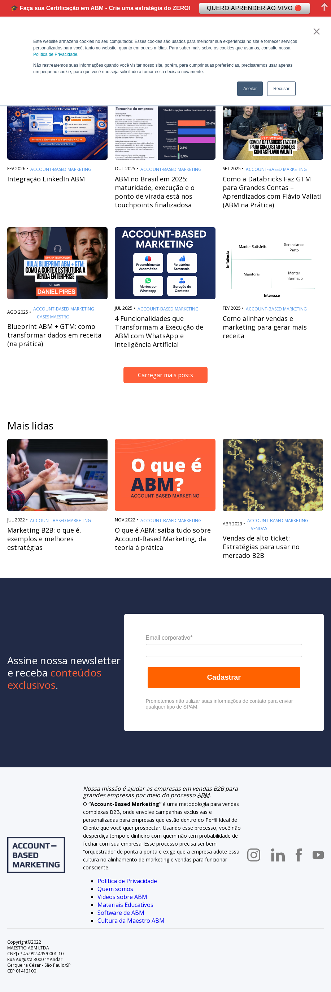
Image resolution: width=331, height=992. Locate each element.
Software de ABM (120, 913)
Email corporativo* (169, 638)
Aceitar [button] (250, 88)
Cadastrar (224, 677)
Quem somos (115, 889)
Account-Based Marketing (60, 169)
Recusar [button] (281, 88)
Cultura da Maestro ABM (131, 921)
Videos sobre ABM (122, 897)
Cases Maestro (53, 317)
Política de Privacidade (55, 54)
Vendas (259, 528)
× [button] (316, 31)
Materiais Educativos (125, 905)
